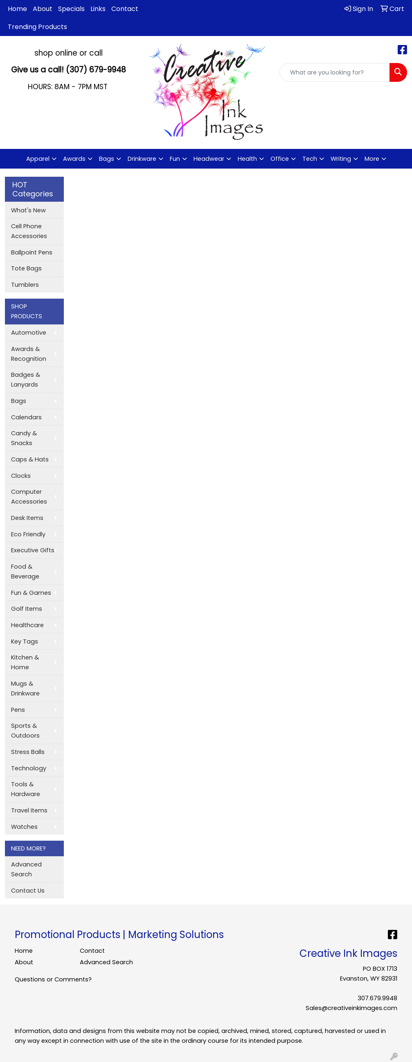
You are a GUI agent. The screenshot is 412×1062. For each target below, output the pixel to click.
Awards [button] (74, 159)
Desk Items (27, 518)
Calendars (26, 417)
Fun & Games (31, 593)
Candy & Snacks (24, 438)
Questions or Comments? (53, 979)
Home (17, 9)
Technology (28, 768)
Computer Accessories (29, 497)
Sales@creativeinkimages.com (351, 1008)
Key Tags (24, 641)
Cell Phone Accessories (29, 231)
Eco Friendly (28, 534)
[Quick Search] (334, 72)
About (42, 9)
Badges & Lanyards (25, 380)
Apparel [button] (38, 159)
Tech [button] (309, 159)
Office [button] (279, 159)
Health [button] (247, 159)
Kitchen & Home (25, 662)
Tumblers (25, 285)
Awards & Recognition (28, 354)
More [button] (372, 159)
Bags (18, 401)
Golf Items (26, 609)
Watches (24, 827)
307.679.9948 (377, 998)
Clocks (21, 476)
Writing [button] (341, 159)
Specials (71, 9)
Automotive (28, 332)
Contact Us (28, 890)
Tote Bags (26, 268)
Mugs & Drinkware (25, 689)
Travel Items (29, 810)
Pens (18, 710)
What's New (28, 210)
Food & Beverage (25, 571)
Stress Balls (28, 752)
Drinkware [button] (142, 159)
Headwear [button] (209, 159)
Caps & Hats (30, 459)
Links (98, 9)
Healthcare (27, 625)
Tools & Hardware (25, 789)
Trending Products (37, 27)
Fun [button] (175, 159)
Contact (124, 9)
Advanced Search (26, 869)
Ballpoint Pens (31, 252)
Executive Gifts (32, 550)
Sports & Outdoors (25, 731)
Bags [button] (106, 159)
